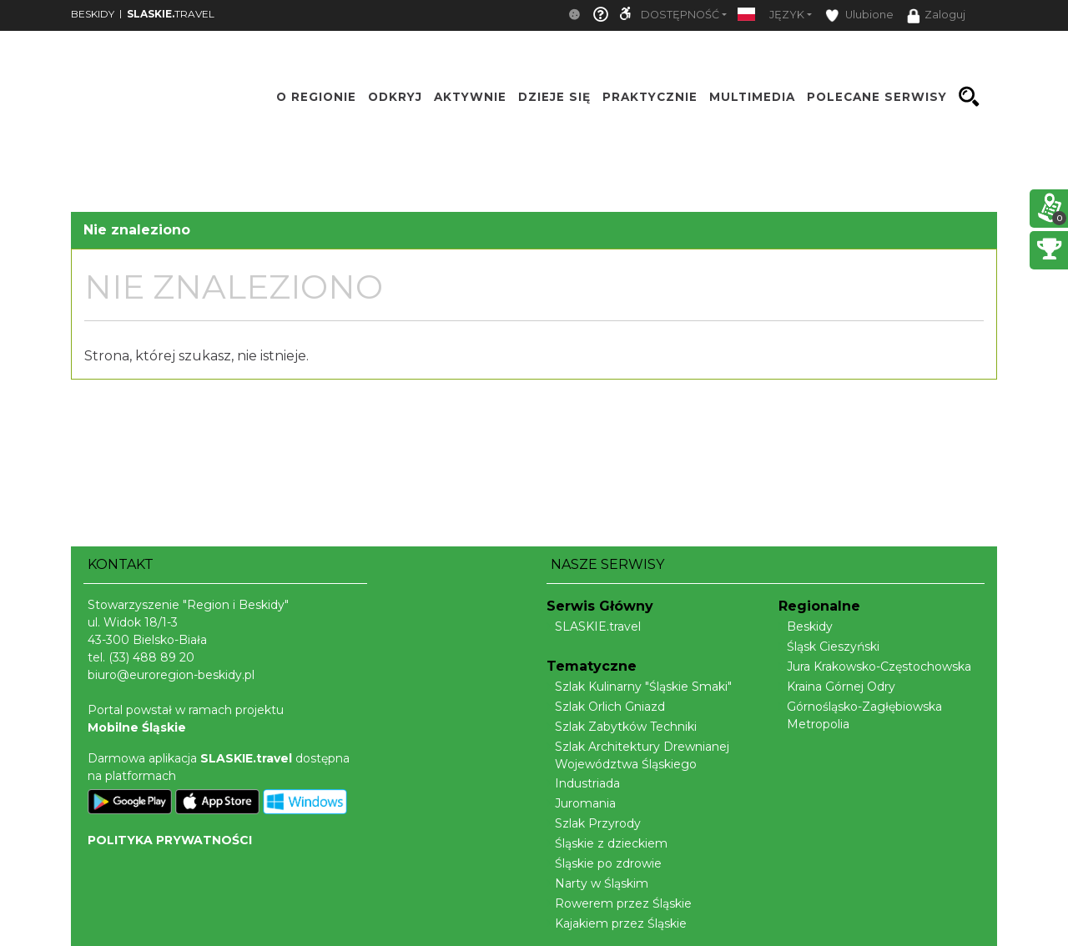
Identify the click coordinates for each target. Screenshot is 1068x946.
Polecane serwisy (877, 96)
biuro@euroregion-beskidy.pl (171, 674)
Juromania (581, 803)
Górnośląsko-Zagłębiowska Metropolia (860, 715)
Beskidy (805, 626)
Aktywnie (470, 96)
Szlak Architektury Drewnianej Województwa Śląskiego (638, 755)
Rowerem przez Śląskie (619, 903)
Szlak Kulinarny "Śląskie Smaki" (639, 686)
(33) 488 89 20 (151, 657)
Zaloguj (936, 15)
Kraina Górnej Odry (836, 686)
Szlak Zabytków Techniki (622, 726)
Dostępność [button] (680, 14)
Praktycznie (650, 96)
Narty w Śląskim (597, 883)
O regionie (316, 96)
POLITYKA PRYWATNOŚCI (170, 840)
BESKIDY (92, 14)
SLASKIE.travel (594, 626)
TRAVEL (170, 14)
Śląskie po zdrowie (604, 863)
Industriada (583, 783)
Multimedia (752, 96)
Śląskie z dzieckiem (607, 843)
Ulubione (859, 15)
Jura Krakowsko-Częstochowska (874, 666)
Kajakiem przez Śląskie (617, 923)
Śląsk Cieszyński (828, 646)
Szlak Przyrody (594, 823)
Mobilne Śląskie (137, 727)
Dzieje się (554, 96)
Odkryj (395, 96)
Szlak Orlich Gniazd (606, 706)
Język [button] (786, 14)
